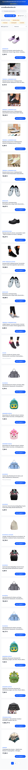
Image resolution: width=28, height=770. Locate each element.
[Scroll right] (25, 16)
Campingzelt (13, 22)
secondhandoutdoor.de (8, 7)
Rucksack (4, 22)
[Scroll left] (2, 16)
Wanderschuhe (15, 20)
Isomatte (21, 22)
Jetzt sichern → (14, 3)
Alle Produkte (10, 15)
